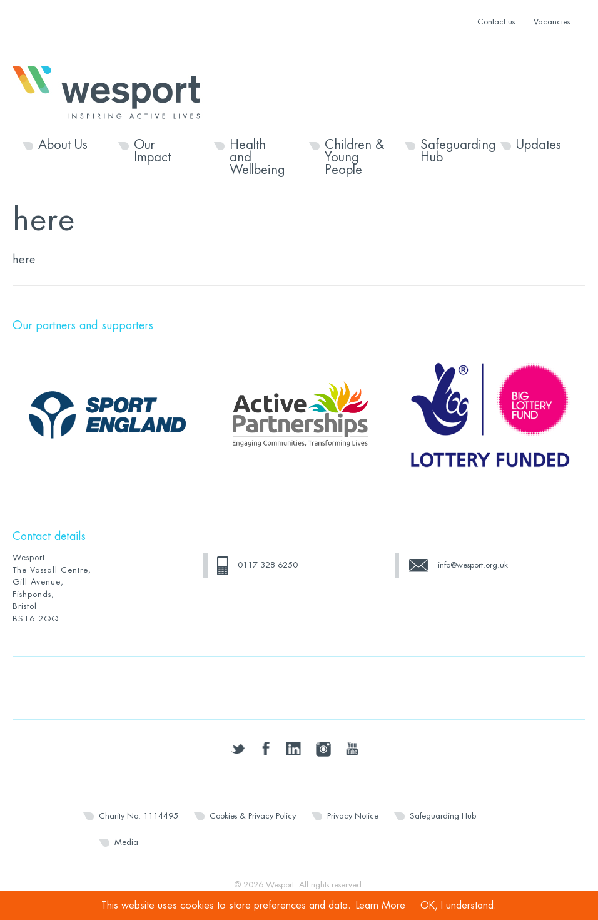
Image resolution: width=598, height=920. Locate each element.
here (24, 259)
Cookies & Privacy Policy (253, 816)
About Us (63, 145)
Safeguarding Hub (450, 151)
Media (126, 842)
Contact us (496, 22)
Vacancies (552, 22)
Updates (538, 145)
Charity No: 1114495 (138, 816)
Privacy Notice (352, 816)
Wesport (113, 91)
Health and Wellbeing (257, 157)
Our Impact (152, 151)
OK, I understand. (458, 906)
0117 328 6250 (268, 565)
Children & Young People (354, 157)
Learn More (380, 906)
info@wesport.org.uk (473, 565)
